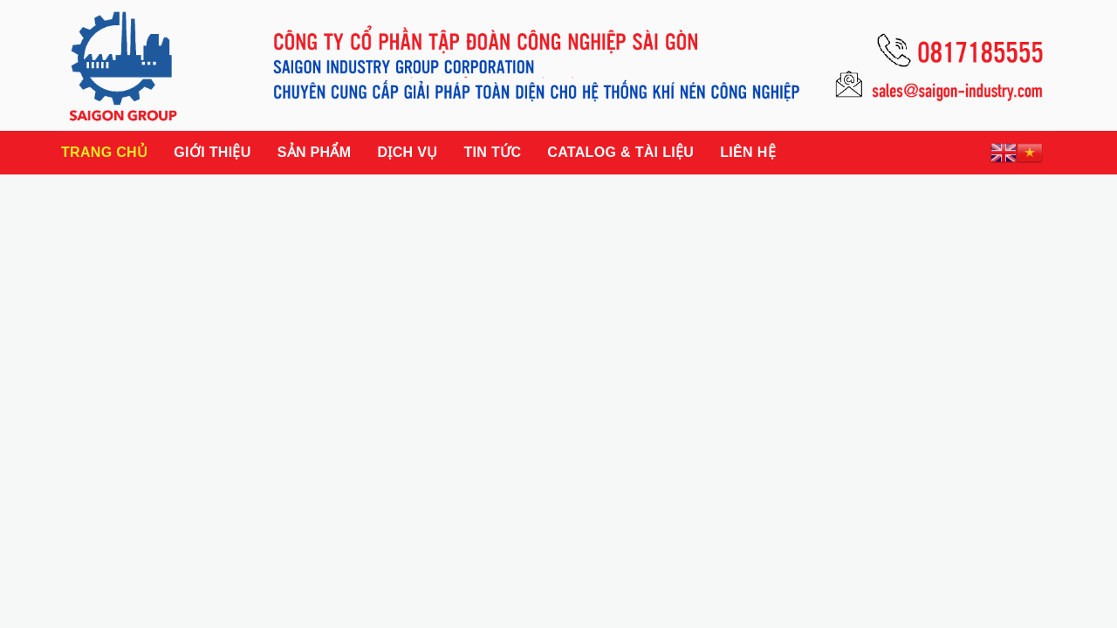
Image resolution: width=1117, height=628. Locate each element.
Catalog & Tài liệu (620, 152)
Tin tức (492, 152)
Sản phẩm (315, 152)
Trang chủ (104, 152)
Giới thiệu (212, 152)
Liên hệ (748, 152)
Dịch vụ (407, 152)
